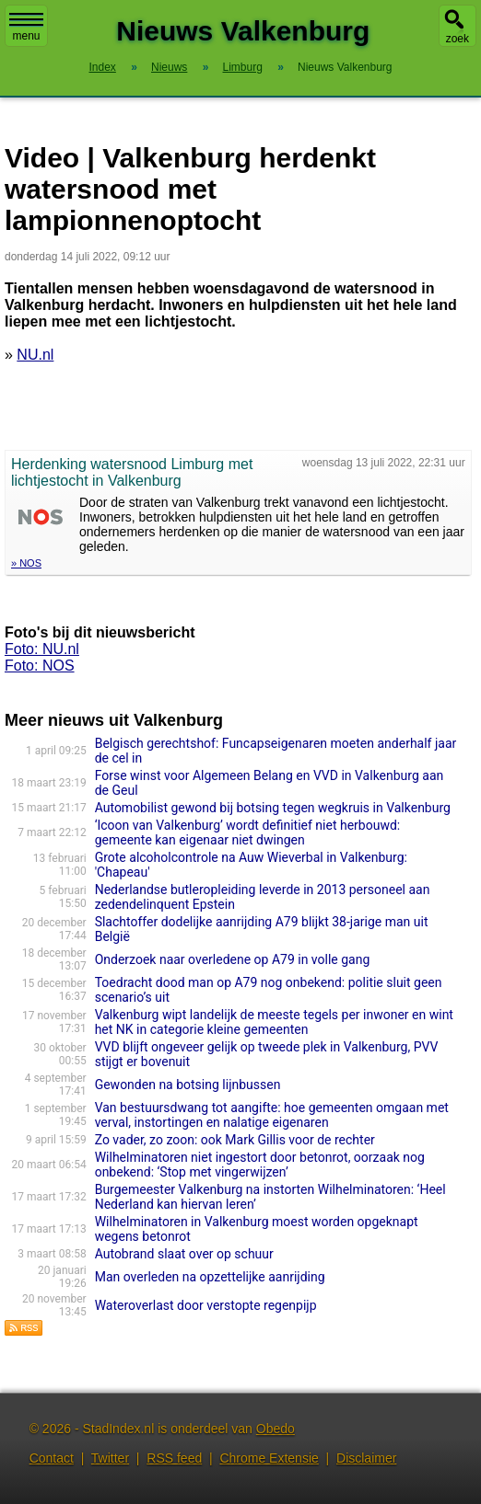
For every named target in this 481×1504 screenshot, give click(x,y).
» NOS (26, 562)
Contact (51, 1458)
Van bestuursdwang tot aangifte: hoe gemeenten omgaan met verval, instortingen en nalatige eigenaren (272, 1115)
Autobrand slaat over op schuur (184, 1253)
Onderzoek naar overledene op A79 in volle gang (232, 959)
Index (102, 67)
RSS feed (174, 1458)
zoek (457, 38)
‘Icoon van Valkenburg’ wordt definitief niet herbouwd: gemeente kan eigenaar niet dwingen (248, 832)
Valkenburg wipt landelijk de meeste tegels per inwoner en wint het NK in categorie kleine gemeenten (274, 1022)
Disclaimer (366, 1458)
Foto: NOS (40, 665)
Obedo (275, 1428)
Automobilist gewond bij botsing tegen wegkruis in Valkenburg (273, 807)
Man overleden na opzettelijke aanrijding (210, 1276)
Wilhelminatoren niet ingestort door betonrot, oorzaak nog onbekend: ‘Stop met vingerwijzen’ (260, 1164)
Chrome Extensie (268, 1458)
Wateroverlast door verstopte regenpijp (206, 1305)
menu (26, 27)
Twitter (110, 1458)
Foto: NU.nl (42, 649)
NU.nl (35, 354)
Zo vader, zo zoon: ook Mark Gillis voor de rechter (235, 1139)
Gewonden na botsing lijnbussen (188, 1084)
